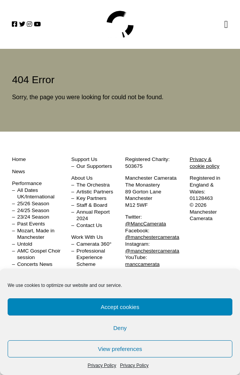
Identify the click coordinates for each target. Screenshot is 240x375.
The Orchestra (93, 185)
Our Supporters (94, 166)
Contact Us (89, 225)
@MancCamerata (145, 224)
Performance (27, 183)
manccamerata (142, 264)
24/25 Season (33, 210)
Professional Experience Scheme (90, 257)
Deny (119, 328)
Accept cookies (120, 307)
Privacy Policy (102, 365)
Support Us (84, 159)
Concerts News (34, 264)
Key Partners (91, 198)
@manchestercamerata (152, 237)
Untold (24, 244)
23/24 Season (33, 217)
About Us (82, 178)
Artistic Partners (94, 192)
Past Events (31, 224)
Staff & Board (91, 205)
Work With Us (87, 237)
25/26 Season (33, 203)
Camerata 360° (94, 244)
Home (120, 24)
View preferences (120, 349)
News (18, 171)
